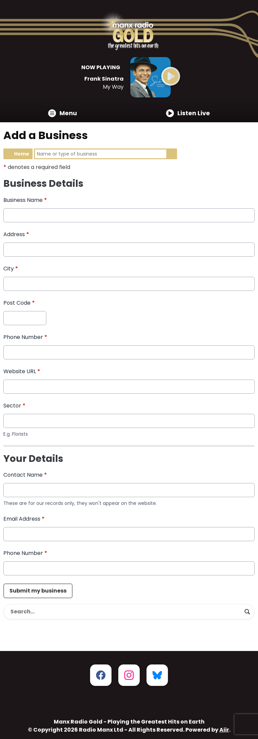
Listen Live (188, 113)
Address (16, 234)
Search (171, 153)
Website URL (21, 371)
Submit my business (38, 591)
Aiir (224, 730)
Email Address (24, 519)
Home (21, 153)
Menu (62, 113)
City (10, 268)
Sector (14, 405)
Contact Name (25, 475)
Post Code (19, 303)
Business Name (25, 200)
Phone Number (25, 337)
